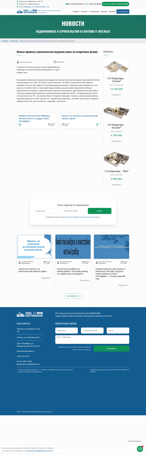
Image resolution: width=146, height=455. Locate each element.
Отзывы (84, 11)
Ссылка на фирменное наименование (30, 372)
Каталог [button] (104, 11)
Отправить (111, 348)
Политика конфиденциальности (28, 370)
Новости (14, 41)
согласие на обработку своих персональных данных (83, 217)
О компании (94, 11)
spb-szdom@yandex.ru (76, 4)
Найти (99, 211)
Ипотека (112, 11)
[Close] (58, 448)
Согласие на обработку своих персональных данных (57, 370)
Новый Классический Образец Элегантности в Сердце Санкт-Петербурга (34, 118)
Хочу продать (122, 11)
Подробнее (116, 95)
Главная (75, 11)
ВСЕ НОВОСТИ (73, 296)
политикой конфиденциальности (39, 451)
